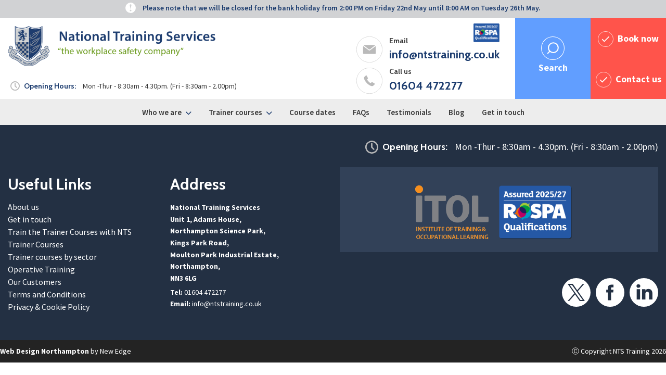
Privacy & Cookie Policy (48, 307)
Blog (457, 112)
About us (23, 207)
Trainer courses (235, 112)
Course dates (312, 112)
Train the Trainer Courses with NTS (70, 232)
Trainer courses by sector (52, 257)
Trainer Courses (35, 244)
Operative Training (41, 269)
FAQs (361, 112)
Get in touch (503, 112)
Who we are (162, 112)
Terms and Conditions (47, 294)
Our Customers (34, 282)
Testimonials (409, 112)
